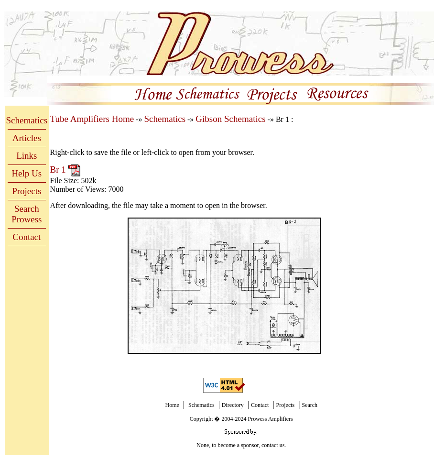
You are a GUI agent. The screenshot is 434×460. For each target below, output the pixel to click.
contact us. (273, 445)
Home (172, 405)
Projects (26, 191)
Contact (26, 237)
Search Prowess (26, 214)
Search (309, 405)
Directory (233, 405)
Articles (26, 138)
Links (26, 156)
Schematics (27, 120)
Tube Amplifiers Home (92, 119)
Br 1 (59, 169)
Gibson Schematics (230, 119)
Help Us (26, 173)
